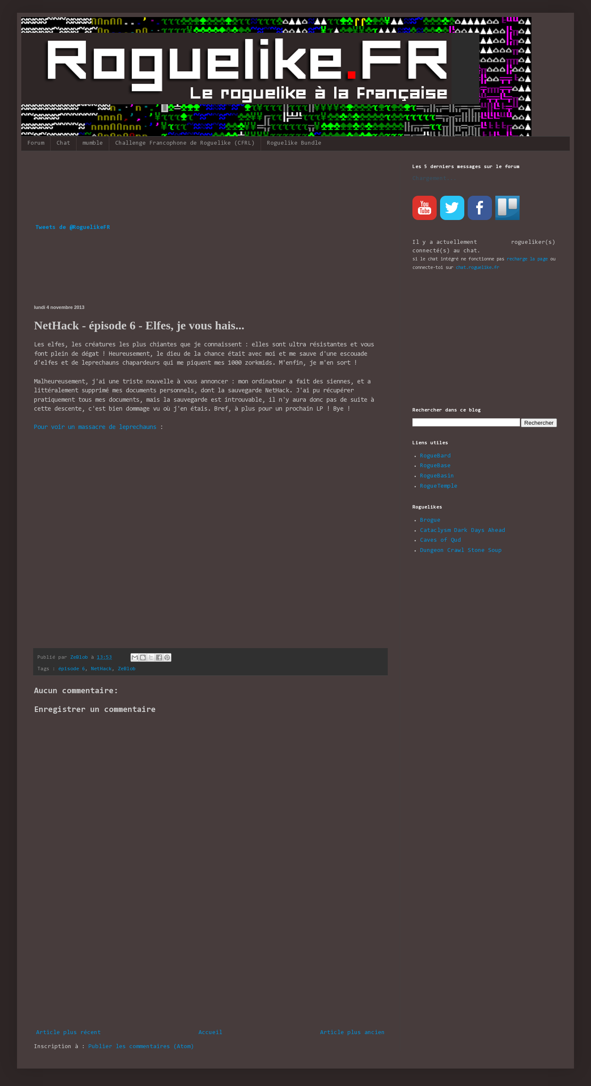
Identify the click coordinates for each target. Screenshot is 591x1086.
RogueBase (435, 466)
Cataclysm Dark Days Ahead (462, 531)
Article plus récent (68, 1033)
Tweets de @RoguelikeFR (72, 228)
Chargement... (434, 179)
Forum (35, 143)
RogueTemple (438, 486)
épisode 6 (71, 669)
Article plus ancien (352, 1033)
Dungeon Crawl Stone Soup (461, 551)
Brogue (430, 520)
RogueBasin (437, 476)
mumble (92, 143)
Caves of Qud (440, 540)
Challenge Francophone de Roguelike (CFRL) (185, 143)
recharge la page (527, 259)
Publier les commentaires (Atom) (141, 1047)
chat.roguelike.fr (477, 267)
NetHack (101, 669)
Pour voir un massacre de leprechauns (95, 427)
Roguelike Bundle (294, 143)
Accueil (210, 1033)
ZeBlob (127, 669)
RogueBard (435, 456)
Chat (63, 143)
